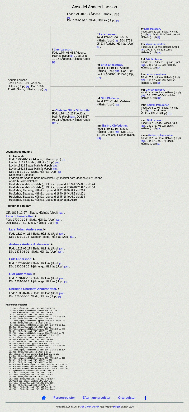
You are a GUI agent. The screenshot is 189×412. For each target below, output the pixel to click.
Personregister (64, 397)
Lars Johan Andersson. (26, 229)
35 (61, 248)
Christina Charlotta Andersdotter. (33, 289)
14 (159, 68)
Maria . (155, 44)
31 (61, 212)
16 (72, 116)
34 (72, 237)
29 (54, 165)
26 (159, 128)
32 (58, 220)
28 (57, 162)
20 (159, 98)
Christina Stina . (73, 110)
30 (54, 169)
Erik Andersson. (21, 259)
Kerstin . (158, 105)
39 (61, 278)
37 (61, 263)
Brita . (112, 64)
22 (169, 113)
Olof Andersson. (21, 274)
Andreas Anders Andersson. (30, 244)
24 (98, 138)
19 (143, 95)
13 (143, 65)
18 (117, 104)
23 (117, 132)
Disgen (117, 406)
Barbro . (115, 125)
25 (143, 126)
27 (159, 144)
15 (143, 80)
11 (117, 71)
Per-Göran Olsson (90, 406)
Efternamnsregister (96, 397)
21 (150, 110)
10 (159, 52)
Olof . (110, 98)
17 (54, 123)
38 (66, 266)
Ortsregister (127, 397)
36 (60, 252)
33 (61, 234)
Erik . (153, 59)
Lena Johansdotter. (20, 216)
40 (61, 293)
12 (98, 77)
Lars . (63, 49)
